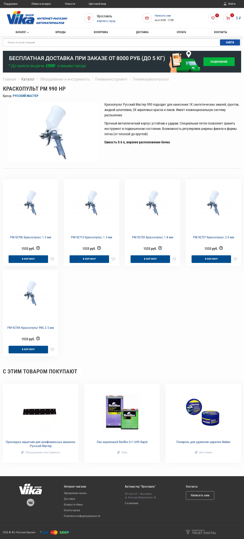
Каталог (22, 32)
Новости (70, 4)
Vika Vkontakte (30, 502)
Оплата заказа (72, 510)
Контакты (220, 32)
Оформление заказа (75, 493)
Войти (231, 4)
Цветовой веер (97, 4)
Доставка (142, 32)
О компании (131, 503)
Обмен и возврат (41, 4)
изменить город (106, 21)
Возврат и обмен (73, 504)
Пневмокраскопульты (151, 79)
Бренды (60, 32)
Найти (230, 42)
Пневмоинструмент (111, 79)
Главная (9, 79)
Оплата (181, 32)
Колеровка (101, 32)
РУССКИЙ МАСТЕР (26, 96)
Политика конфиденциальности (82, 515)
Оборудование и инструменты (65, 79)
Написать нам (163, 15)
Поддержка (11, 4)
